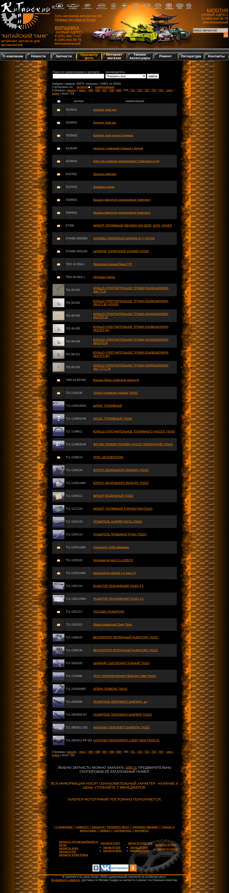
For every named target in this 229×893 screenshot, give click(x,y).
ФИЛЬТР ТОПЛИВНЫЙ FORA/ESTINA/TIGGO (122, 508)
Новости (38, 56)
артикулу (83, 87)
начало (71, 90)
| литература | (123, 830)
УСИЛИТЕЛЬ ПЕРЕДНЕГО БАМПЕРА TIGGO (122, 714)
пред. (82, 90)
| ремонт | (105, 830)
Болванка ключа (103, 187)
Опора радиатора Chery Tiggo (112, 624)
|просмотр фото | (119, 827)
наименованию (104, 87)
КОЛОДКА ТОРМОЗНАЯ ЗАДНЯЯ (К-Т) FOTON (124, 238)
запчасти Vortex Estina (73, 854)
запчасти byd (67, 851)
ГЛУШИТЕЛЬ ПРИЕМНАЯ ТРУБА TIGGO (120, 534)
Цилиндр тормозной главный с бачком (118, 148)
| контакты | (141, 830)
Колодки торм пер (104, 109)
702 (139, 90)
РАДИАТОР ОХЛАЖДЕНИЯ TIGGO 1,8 (118, 598)
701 (132, 90)
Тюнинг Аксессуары (140, 56)
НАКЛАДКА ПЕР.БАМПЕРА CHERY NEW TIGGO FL (126, 740)
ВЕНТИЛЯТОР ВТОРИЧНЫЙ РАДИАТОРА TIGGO (125, 650)
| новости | (82, 827)
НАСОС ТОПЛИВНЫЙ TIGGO (112, 418)
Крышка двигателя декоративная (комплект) (122, 199)
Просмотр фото (88, 56)
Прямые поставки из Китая (75, 20)
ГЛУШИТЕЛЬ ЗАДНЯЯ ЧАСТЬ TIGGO (117, 521)
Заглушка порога (104, 277)
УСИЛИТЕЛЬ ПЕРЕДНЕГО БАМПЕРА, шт (120, 701)
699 (118, 90)
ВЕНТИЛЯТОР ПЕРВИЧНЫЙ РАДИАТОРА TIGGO (125, 637)
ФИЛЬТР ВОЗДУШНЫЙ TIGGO (113, 496)
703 (146, 90)
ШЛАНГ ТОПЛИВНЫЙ (107, 405)
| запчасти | (98, 827)
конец (55, 93)
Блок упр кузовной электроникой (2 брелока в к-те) (126, 161)
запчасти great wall (140, 843)
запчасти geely (68, 848)
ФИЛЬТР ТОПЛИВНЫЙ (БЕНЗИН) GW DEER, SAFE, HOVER (132, 225)
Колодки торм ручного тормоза (113, 135)
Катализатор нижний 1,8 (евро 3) (114, 573)
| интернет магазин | (146, 827)
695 (91, 90)
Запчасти (64, 56)
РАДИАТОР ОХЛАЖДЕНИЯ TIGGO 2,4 (118, 586)
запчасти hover (140, 850)
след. (169, 90)
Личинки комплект (105, 174)
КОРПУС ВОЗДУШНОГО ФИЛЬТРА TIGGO (121, 470)
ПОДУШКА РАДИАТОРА (109, 611)
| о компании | (64, 827)
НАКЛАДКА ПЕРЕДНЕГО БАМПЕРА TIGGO (121, 727)
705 (160, 90)
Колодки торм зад (104, 122)
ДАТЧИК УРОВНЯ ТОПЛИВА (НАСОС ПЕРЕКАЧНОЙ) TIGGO (133, 444)
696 (97, 90)
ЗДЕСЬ (131, 767)
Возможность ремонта (65, 880)
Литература (191, 56)
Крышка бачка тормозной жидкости (116, 380)
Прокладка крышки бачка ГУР (112, 264)
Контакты (216, 56)
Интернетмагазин (114, 56)
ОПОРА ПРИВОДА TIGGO (110, 689)
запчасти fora (111, 847)
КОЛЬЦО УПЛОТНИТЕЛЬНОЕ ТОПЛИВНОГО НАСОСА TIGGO (134, 431)
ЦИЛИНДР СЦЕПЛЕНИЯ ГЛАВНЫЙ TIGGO (121, 663)
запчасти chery (110, 843)
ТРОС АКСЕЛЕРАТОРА (108, 457)
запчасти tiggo (112, 850)
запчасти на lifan (165, 844)
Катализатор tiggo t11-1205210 (113, 560)
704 (153, 90)
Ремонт (165, 56)
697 (104, 90)
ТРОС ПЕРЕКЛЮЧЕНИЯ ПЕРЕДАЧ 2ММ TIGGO (124, 676)
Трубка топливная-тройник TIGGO (115, 393)
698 (111, 90)
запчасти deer (139, 847)
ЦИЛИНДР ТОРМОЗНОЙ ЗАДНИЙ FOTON (121, 251)
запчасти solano (167, 849)
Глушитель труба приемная (111, 547)
